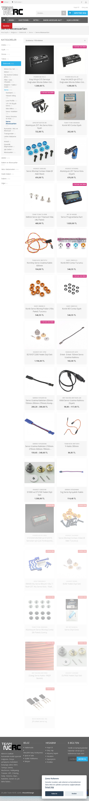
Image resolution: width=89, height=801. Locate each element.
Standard (10, 93)
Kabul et (54, 793)
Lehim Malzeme (10, 137)
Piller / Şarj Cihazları (9, 81)
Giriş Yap (50, 750)
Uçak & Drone (73, 20)
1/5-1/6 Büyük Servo (11, 104)
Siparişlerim (51, 759)
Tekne (5, 59)
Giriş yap (85, 7)
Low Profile (11, 101)
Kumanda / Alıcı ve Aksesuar (11, 129)
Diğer (4, 183)
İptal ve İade (29, 756)
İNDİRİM (6, 26)
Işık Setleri (9, 149)
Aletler (5, 158)
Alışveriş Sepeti (52, 753)
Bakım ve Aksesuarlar (9, 163)
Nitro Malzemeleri (10, 169)
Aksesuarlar (10, 152)
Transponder (10, 133)
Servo (8, 90)
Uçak (5, 49)
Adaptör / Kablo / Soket (10, 86)
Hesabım (50, 756)
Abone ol (82, 759)
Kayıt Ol (76, 7)
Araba (11, 20)
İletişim (27, 761)
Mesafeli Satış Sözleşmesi (33, 753)
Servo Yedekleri (11, 112)
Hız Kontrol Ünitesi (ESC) (11, 76)
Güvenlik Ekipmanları (9, 145)
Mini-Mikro (11, 108)
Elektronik (24, 20)
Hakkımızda (29, 748)
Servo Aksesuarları (11, 123)
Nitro (36, 20)
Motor (8, 72)
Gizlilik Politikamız (31, 758)
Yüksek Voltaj (11, 97)
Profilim (50, 762)
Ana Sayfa (4, 20)
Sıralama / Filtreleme (34, 40)
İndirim (5, 178)
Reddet (74, 793)
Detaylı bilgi (49, 787)
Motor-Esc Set (11, 69)
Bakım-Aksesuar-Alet (52, 20)
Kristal (7, 141)
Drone (5, 54)
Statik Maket (7, 174)
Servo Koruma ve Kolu (11, 117)
